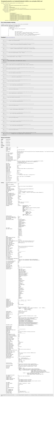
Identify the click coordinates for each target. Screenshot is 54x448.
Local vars (4, 44)
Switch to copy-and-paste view (10, 40)
